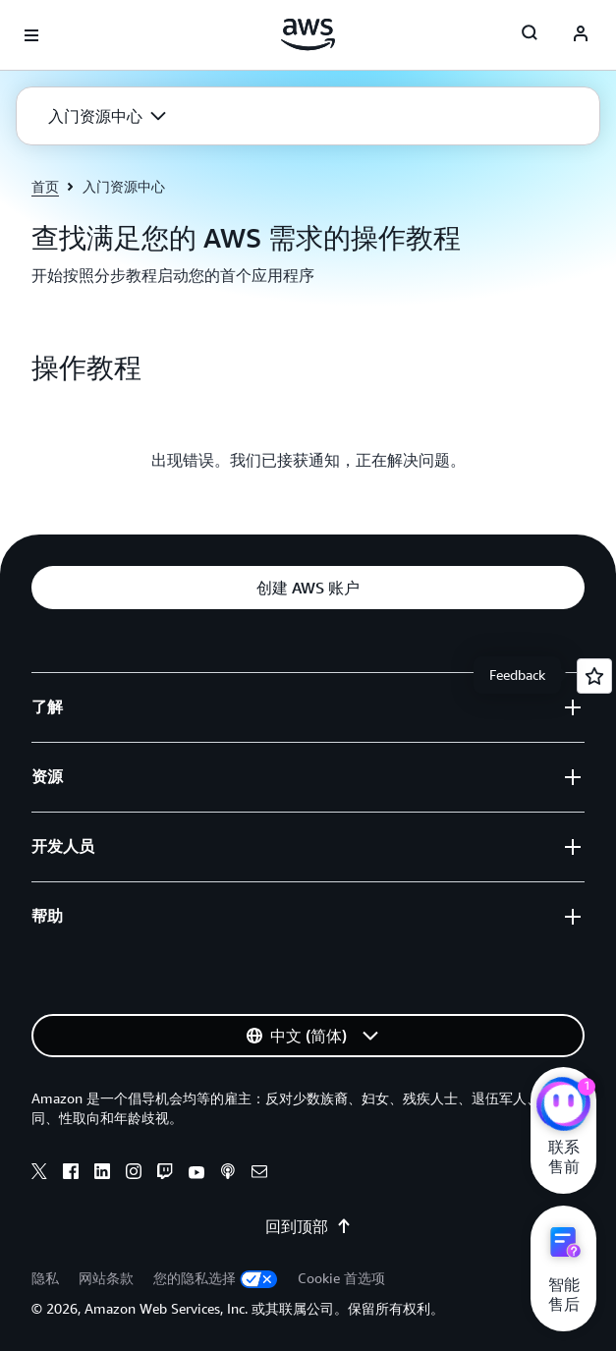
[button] (107, 116)
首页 (45, 186)
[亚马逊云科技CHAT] (563, 1106)
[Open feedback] (594, 676)
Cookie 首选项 (341, 1277)
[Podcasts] (228, 1174)
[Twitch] (165, 1174)
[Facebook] (71, 1174)
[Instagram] (133, 1174)
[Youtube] (196, 1174)
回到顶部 (308, 1226)
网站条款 (106, 1277)
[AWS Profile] (580, 35)
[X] (39, 1174)
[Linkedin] (102, 1174)
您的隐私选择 (215, 1277)
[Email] (259, 1174)
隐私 (45, 1277)
